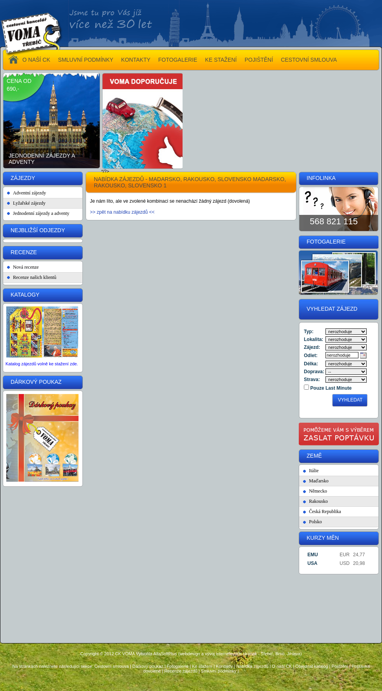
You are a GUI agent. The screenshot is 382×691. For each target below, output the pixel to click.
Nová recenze (26, 267)
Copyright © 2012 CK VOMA (107, 653)
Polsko (315, 521)
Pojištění (339, 666)
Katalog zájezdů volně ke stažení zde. (41, 363)
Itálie (314, 470)
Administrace (191, 683)
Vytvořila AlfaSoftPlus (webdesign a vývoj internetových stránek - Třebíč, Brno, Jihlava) (219, 653)
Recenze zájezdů (180, 671)
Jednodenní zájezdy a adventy (42, 158)
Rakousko (318, 501)
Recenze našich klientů (35, 277)
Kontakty (224, 666)
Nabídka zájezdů (252, 666)
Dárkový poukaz (147, 666)
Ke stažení (202, 666)
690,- (13, 89)
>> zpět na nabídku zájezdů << (122, 212)
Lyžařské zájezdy (29, 203)
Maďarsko (319, 481)
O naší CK (282, 666)
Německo (318, 491)
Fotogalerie (177, 666)
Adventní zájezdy (29, 193)
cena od (19, 81)
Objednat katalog (311, 666)
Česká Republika (325, 511)
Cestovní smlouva (112, 666)
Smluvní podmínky (218, 671)
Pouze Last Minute (330, 388)
